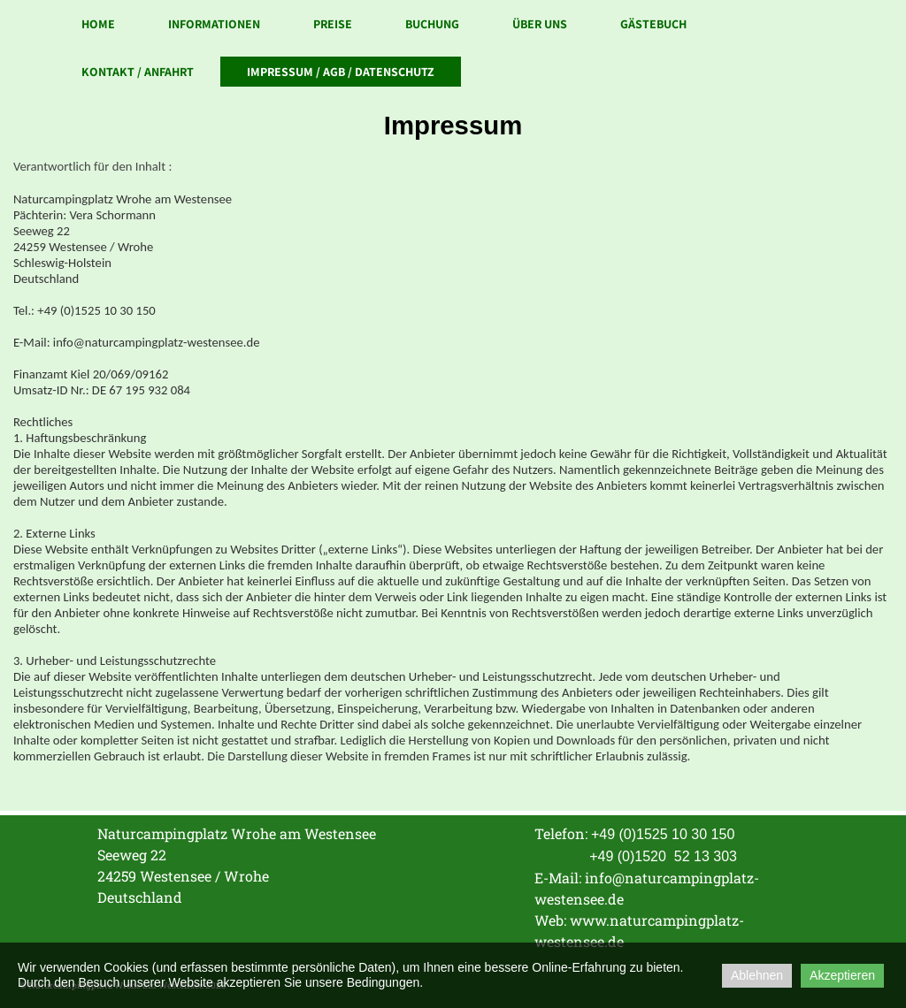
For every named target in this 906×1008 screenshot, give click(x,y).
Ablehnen (757, 975)
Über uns (539, 24)
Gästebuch (653, 24)
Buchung (432, 24)
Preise (332, 24)
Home (98, 24)
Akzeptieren (842, 975)
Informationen (214, 24)
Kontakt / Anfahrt (137, 72)
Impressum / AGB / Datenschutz (340, 72)
